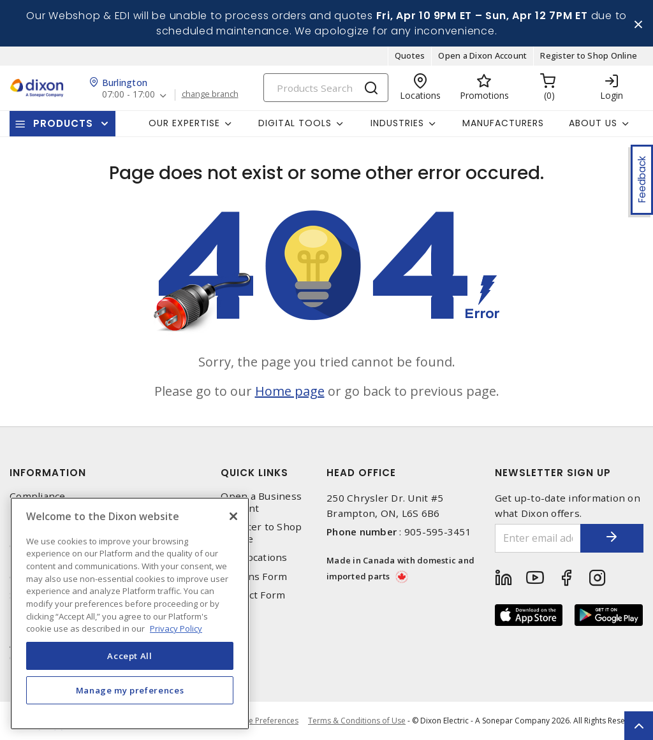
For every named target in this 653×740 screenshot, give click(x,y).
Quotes (410, 56)
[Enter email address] (538, 538)
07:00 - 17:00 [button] (128, 95)
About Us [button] (593, 123)
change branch (210, 95)
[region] (129, 613)
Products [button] (63, 123)
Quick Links (254, 472)
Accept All (129, 656)
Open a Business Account (261, 502)
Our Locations (254, 558)
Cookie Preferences (263, 721)
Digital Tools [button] (295, 123)
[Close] (233, 516)
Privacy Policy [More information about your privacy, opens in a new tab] (176, 628)
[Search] (325, 87)
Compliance (38, 496)
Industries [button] (397, 123)
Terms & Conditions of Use (357, 720)
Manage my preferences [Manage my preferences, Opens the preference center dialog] (130, 690)
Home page (290, 391)
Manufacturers (503, 123)
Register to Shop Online (588, 56)
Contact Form (253, 595)
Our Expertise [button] (184, 123)
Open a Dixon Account (482, 56)
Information (48, 472)
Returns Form (254, 576)
